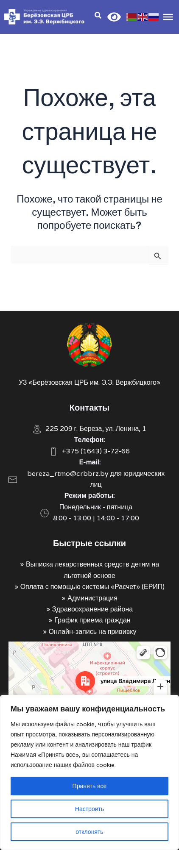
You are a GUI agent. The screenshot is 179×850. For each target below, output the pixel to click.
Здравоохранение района (92, 609)
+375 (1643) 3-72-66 (96, 451)
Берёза (16, 645)
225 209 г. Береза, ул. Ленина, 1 (96, 428)
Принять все (90, 786)
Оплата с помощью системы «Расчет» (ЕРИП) (92, 586)
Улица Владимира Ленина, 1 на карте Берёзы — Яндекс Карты (82, 651)
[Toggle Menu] (168, 16)
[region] (89, 772)
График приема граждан (92, 620)
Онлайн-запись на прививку (93, 631)
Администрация (92, 598)
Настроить (89, 809)
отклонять (89, 832)
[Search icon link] (98, 16)
